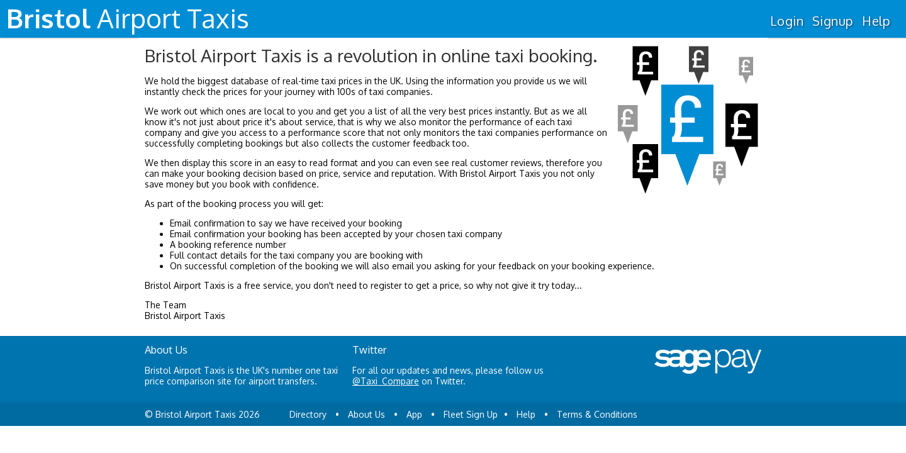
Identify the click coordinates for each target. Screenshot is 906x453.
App (414, 414)
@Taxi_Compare (385, 381)
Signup (832, 21)
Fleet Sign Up (471, 414)
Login (786, 21)
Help (876, 21)
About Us (366, 414)
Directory (308, 414)
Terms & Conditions (597, 414)
